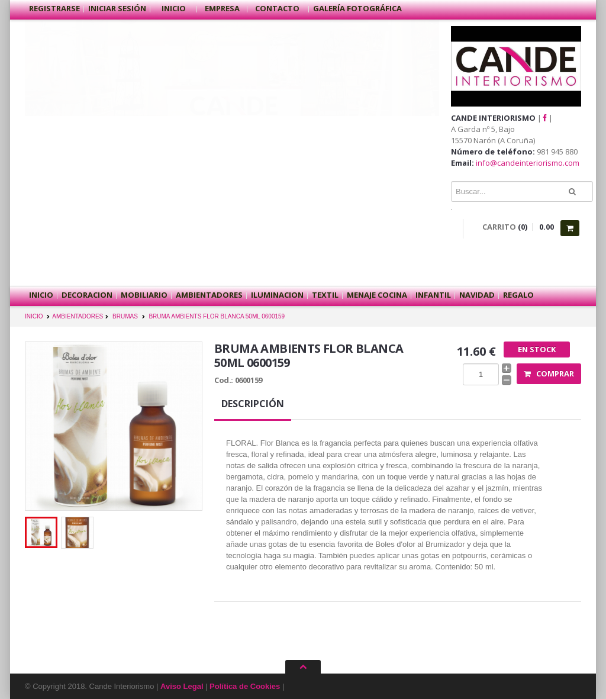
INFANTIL (433, 294)
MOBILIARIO (144, 294)
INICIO (34, 316)
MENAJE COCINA (377, 294)
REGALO (518, 294)
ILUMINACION (277, 294)
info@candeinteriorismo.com (527, 162)
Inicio (173, 8)
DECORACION (87, 294)
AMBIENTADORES (209, 294)
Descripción (252, 403)
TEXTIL (325, 294)
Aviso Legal (181, 686)
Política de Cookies (244, 686)
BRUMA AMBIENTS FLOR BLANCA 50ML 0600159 (217, 316)
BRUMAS (125, 316)
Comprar (549, 373)
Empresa (222, 8)
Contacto (278, 8)
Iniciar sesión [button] (117, 8)
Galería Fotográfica (357, 8)
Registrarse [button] (54, 8)
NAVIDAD (477, 294)
